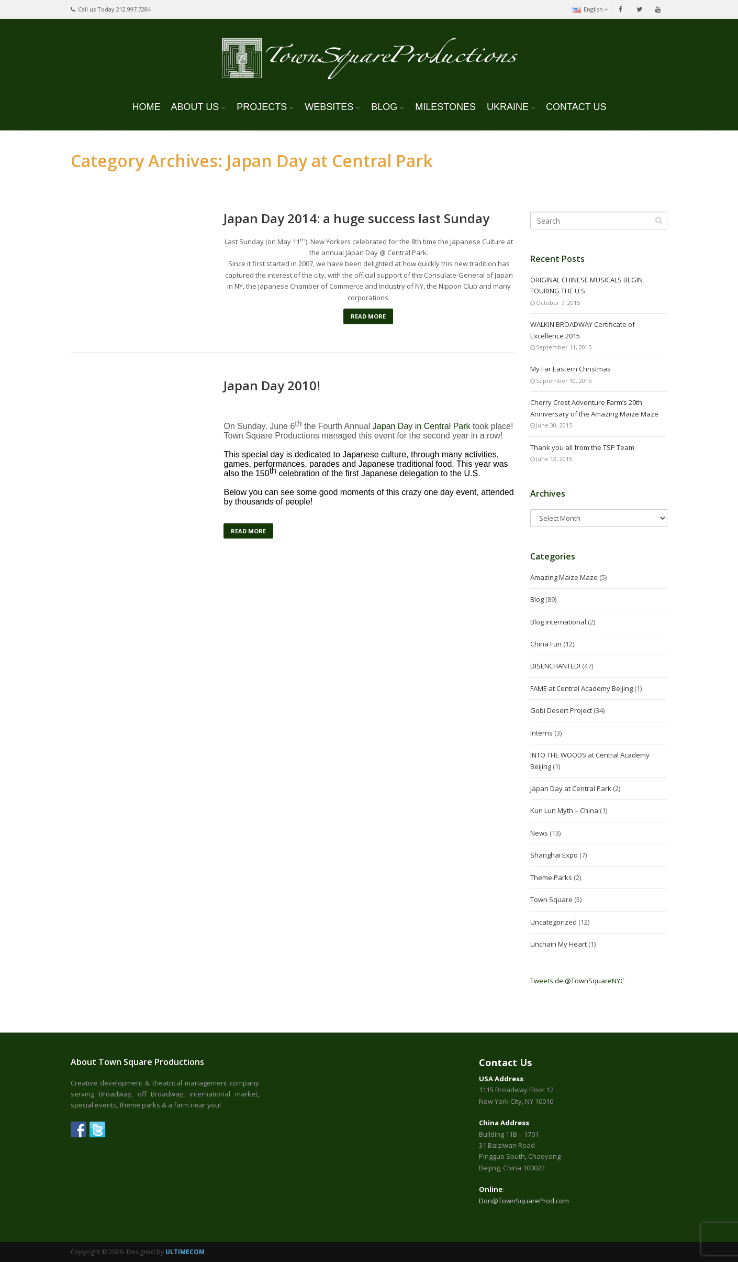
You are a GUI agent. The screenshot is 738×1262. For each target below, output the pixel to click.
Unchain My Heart (558, 944)
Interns (541, 733)
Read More (368, 316)
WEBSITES (329, 107)
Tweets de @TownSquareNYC (577, 980)
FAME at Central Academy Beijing (581, 688)
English (590, 9)
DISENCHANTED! (555, 666)
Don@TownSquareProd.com (524, 1200)
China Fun (546, 644)
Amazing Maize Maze (564, 577)
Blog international (558, 622)
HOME (146, 107)
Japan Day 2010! (271, 385)
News (539, 833)
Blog (537, 599)
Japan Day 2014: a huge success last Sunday (356, 218)
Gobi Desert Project (561, 710)
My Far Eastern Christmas (570, 369)
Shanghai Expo (554, 855)
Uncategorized (553, 922)
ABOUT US (195, 107)
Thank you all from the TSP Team (582, 447)
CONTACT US (576, 107)
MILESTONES (445, 107)
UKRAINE (508, 107)
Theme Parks (551, 877)
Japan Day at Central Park (570, 788)
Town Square (551, 899)
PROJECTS (262, 107)
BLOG (384, 107)
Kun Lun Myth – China (564, 810)
